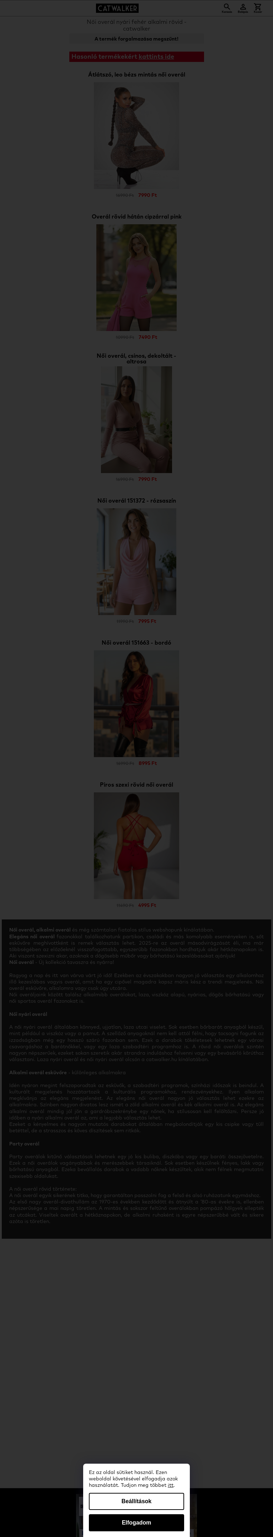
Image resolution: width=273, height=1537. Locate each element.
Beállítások (136, 1501)
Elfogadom (136, 1523)
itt (170, 1485)
